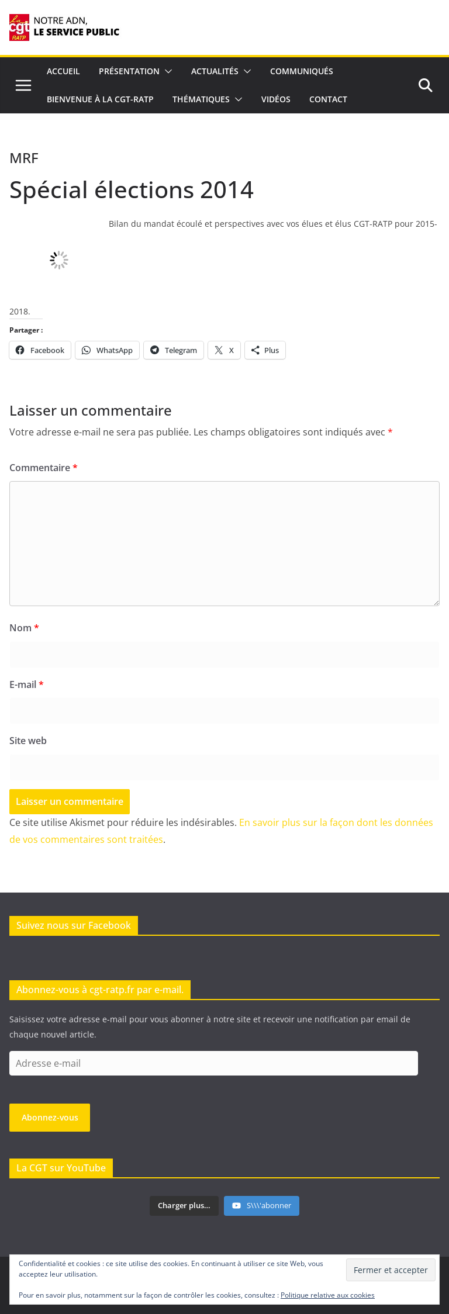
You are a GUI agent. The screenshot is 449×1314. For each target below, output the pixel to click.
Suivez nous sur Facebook (73, 925)
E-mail (26, 684)
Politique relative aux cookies (328, 1295)
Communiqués (301, 71)
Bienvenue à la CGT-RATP (100, 99)
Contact (328, 99)
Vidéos (276, 99)
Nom (24, 627)
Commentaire (43, 467)
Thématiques (201, 99)
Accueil (63, 71)
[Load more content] (184, 1206)
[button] (166, 71)
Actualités (215, 71)
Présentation (129, 71)
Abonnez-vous (50, 1117)
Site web (28, 740)
